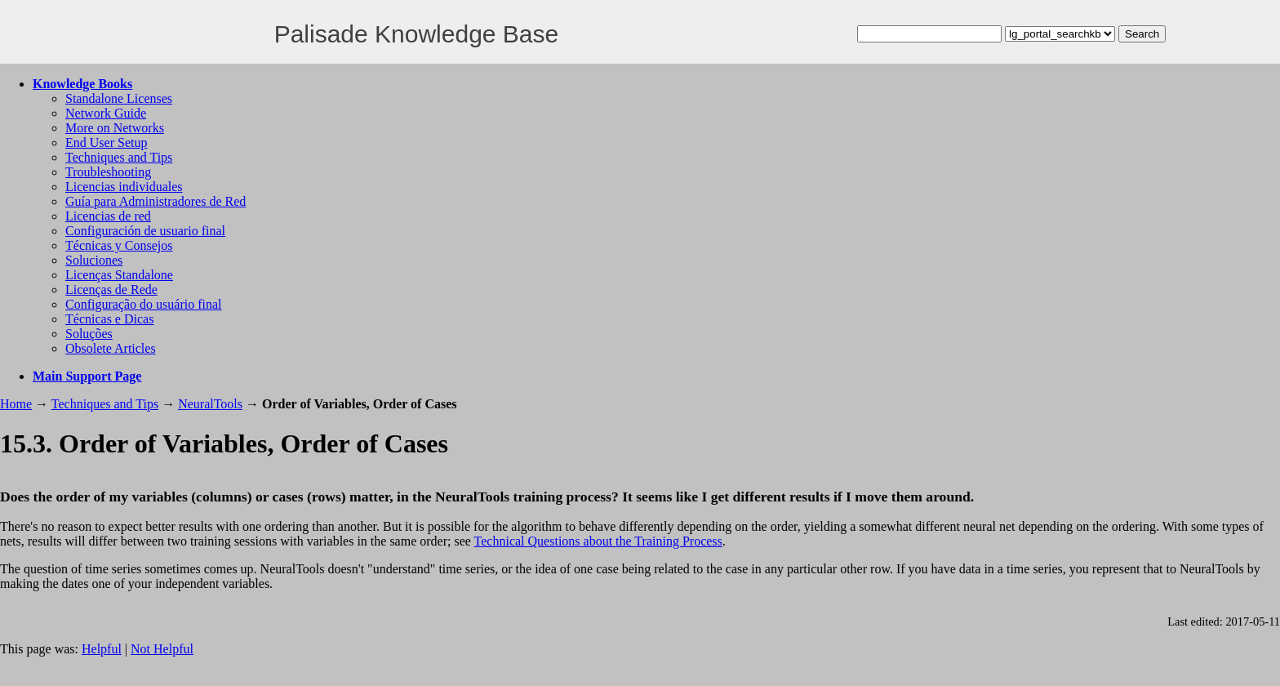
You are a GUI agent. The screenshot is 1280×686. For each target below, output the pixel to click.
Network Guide (105, 113)
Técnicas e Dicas (109, 319)
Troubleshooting (108, 172)
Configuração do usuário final (143, 304)
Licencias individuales (124, 187)
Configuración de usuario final (145, 231)
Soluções (89, 334)
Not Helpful (162, 649)
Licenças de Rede (111, 289)
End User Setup (106, 142)
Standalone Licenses (118, 98)
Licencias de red (108, 216)
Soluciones (93, 260)
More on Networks (114, 128)
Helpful (102, 649)
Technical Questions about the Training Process (598, 541)
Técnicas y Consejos (119, 245)
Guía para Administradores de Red (155, 201)
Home (16, 404)
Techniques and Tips (118, 157)
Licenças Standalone (119, 275)
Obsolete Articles (110, 348)
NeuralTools (210, 404)
